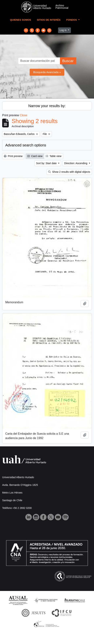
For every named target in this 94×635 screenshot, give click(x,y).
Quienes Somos (20, 19)
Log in (63, 30)
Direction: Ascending (76, 163)
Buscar (67, 61)
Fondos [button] (72, 19)
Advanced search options (25, 145)
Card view (35, 156)
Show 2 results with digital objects (69, 171)
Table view (53, 156)
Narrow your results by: (47, 106)
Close (23, 115)
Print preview (13, 156)
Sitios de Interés (49, 19)
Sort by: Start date (46, 163)
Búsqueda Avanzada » (47, 72)
